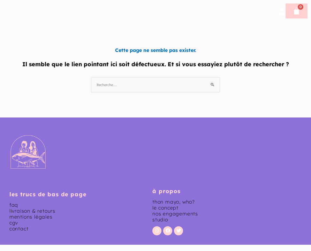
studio (160, 219)
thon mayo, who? (173, 202)
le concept (165, 208)
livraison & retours (32, 211)
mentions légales (31, 217)
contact (19, 229)
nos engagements (175, 214)
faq (13, 205)
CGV (13, 223)
